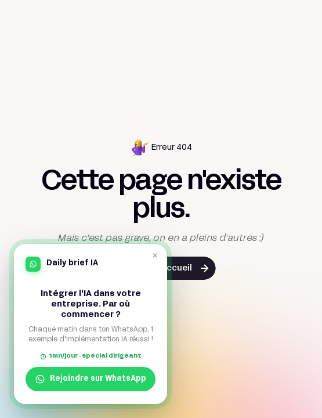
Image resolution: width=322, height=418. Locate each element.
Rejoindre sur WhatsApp (90, 379)
